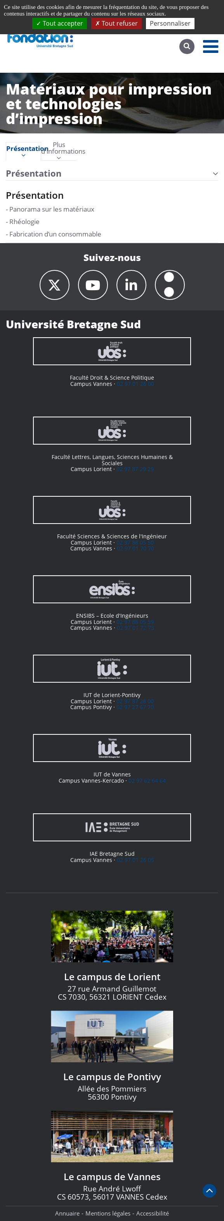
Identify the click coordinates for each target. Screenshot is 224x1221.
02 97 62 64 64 (147, 780)
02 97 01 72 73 (135, 628)
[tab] (23, 151)
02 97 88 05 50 (135, 542)
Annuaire (67, 1213)
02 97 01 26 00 (135, 384)
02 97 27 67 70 (135, 707)
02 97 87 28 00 (135, 701)
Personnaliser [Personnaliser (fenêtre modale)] (170, 23)
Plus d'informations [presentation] (58, 151)
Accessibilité (152, 1213)
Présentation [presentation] (23, 151)
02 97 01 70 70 (135, 548)
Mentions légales (107, 1213)
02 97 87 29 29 (135, 469)
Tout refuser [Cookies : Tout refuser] (116, 23)
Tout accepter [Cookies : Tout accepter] (59, 23)
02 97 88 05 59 (135, 622)
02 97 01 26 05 (135, 860)
